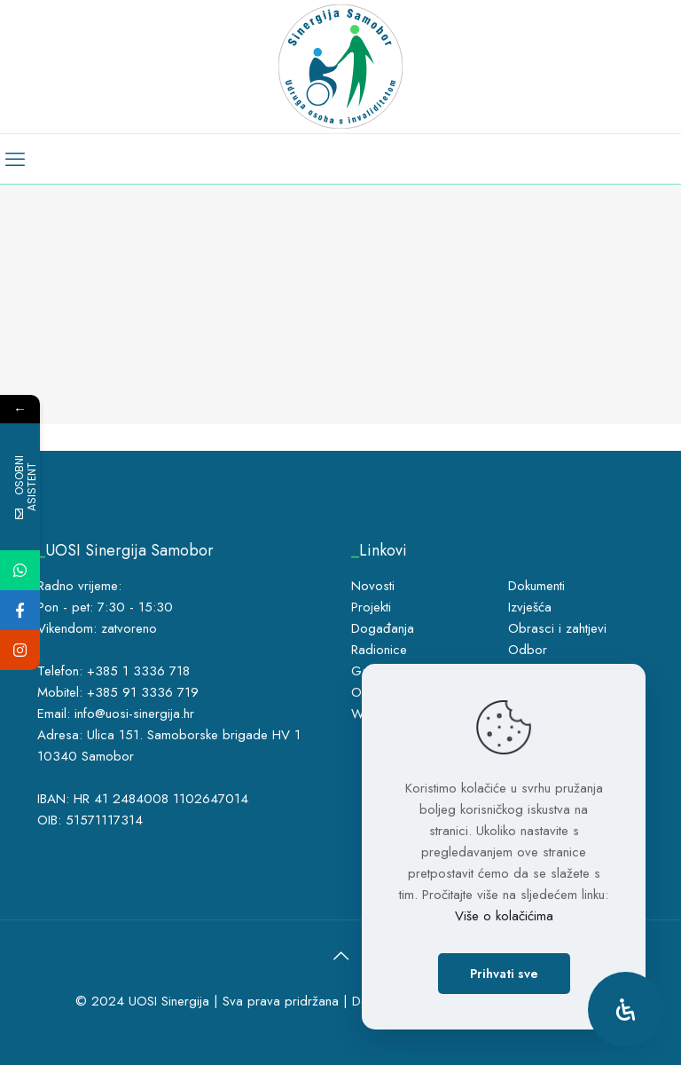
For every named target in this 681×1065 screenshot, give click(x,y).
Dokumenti (536, 586)
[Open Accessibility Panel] (625, 1009)
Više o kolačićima (504, 916)
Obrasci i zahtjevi (557, 628)
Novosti (373, 586)
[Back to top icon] (340, 956)
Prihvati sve (504, 973)
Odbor (527, 649)
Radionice (379, 649)
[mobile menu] (15, 159)
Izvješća (530, 607)
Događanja (382, 628)
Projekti (371, 607)
